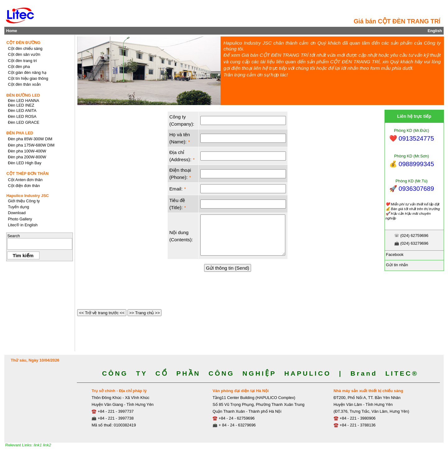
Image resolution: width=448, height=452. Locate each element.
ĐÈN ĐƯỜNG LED (23, 95)
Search (13, 235)
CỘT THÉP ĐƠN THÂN (27, 173)
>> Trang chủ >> (144, 312)
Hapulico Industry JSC (27, 195)
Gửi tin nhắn (396, 264)
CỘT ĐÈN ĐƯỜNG (23, 42)
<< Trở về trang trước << (102, 312)
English (434, 30)
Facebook (394, 254)
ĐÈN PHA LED (19, 133)
